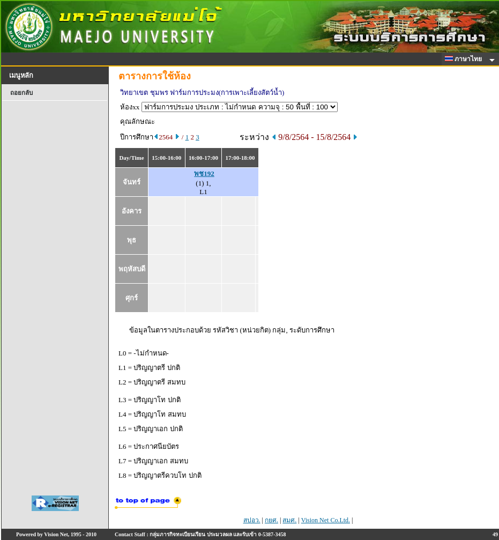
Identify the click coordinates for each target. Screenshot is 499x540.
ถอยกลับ (21, 93)
